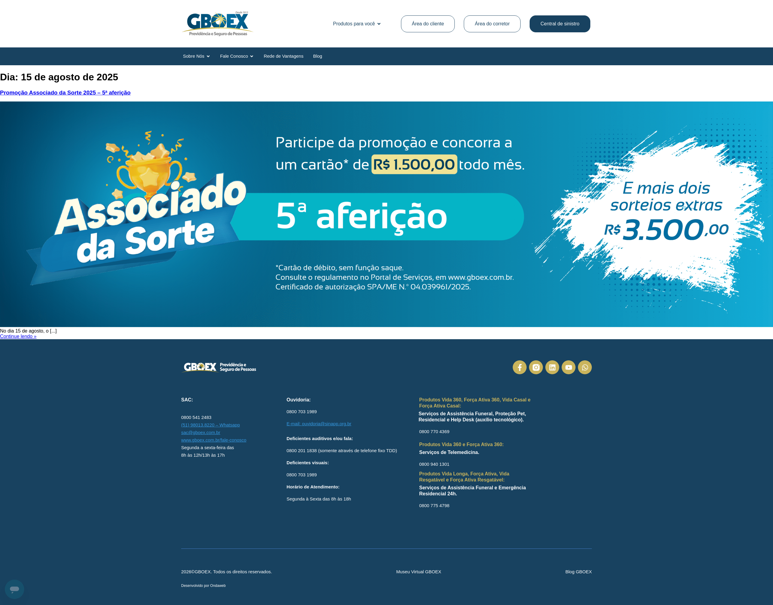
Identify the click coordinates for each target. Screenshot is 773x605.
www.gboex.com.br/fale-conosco (213, 439)
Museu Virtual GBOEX (418, 571)
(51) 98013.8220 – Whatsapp (210, 424)
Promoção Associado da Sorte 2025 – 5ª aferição (65, 92)
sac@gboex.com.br (200, 432)
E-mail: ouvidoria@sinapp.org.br (319, 423)
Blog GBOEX (578, 571)
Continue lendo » (18, 336)
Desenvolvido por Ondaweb (203, 586)
